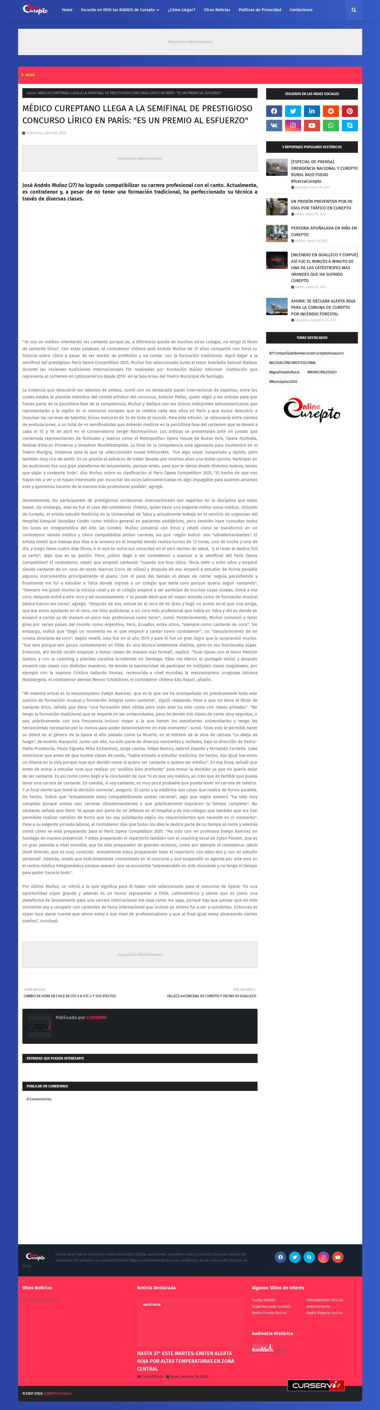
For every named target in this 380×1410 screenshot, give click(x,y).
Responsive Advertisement (190, 42)
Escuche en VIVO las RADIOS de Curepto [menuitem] (118, 9)
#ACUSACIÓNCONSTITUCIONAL (292, 363)
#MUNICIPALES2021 (322, 372)
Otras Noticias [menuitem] (217, 9)
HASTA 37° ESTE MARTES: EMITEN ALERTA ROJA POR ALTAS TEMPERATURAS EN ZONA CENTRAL (185, 1361)
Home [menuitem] (67, 9)
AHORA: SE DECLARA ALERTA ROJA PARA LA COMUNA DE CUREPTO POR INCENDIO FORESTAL (323, 307)
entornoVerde (318, 1306)
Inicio (31, 93)
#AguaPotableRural (284, 372)
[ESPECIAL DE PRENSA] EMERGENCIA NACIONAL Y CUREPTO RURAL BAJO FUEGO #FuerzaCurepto (324, 171)
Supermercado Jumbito (271, 1306)
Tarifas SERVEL (264, 1300)
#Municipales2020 (283, 382)
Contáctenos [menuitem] (301, 9)
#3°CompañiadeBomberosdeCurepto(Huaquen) (306, 353)
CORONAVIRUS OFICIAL (325, 1300)
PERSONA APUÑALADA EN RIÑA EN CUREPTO (324, 231)
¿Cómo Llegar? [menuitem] (181, 9)
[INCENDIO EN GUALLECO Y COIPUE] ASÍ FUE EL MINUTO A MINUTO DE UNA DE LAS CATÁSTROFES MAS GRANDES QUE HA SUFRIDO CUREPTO (324, 267)
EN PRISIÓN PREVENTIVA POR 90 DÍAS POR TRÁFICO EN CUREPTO (321, 205)
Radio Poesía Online (269, 1313)
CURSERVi (96, 1017)
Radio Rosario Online (324, 1313)
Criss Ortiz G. (152, 1376)
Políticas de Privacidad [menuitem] (260, 9)
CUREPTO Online (57, 1393)
